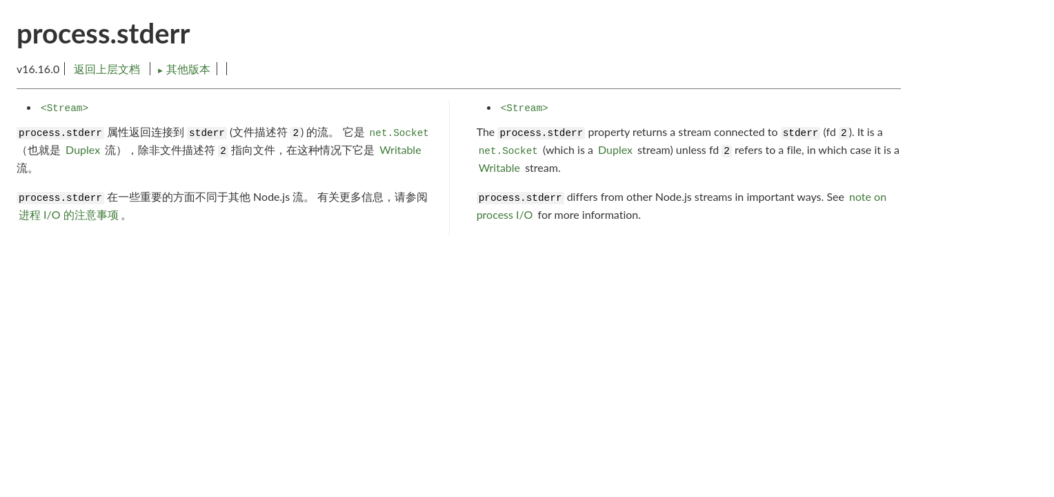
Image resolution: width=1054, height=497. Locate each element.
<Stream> (64, 108)
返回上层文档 (107, 68)
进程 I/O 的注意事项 (69, 214)
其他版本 (183, 68)
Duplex (83, 149)
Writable (400, 149)
